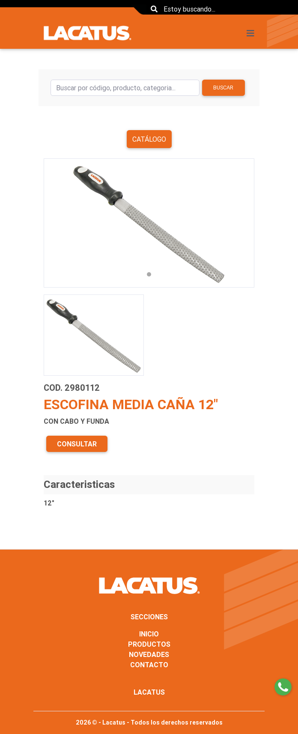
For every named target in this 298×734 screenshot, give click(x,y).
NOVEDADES (149, 654)
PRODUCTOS (149, 644)
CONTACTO (149, 664)
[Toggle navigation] (253, 33)
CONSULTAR (77, 444)
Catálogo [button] (149, 139)
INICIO (149, 634)
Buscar (223, 87)
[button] (59, 223)
